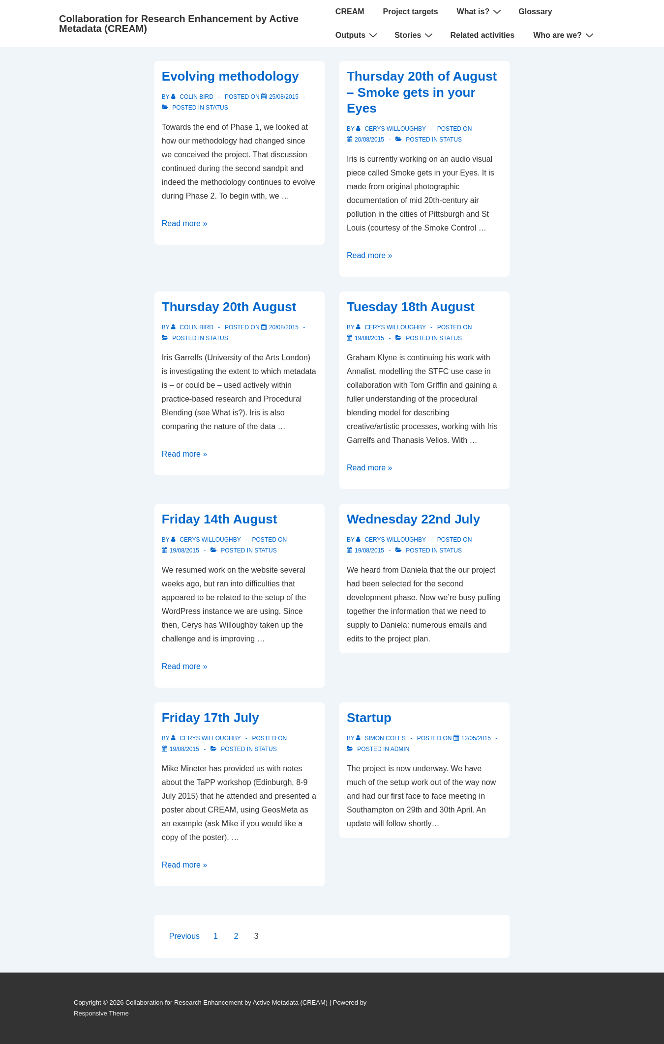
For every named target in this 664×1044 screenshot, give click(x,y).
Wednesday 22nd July (413, 519)
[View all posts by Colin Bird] (193, 96)
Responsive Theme (101, 1013)
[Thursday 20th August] (284, 327)
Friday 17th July (210, 717)
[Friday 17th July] (184, 749)
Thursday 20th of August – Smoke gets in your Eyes (422, 92)
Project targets (410, 11)
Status (217, 107)
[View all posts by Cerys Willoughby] (391, 128)
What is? (480, 11)
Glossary (535, 11)
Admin (400, 749)
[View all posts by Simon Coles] (381, 738)
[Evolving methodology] (284, 96)
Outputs (357, 35)
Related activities (482, 35)
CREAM (349, 11)
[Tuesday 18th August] (369, 338)
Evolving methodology (230, 76)
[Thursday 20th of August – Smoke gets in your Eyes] (369, 139)
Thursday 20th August (229, 306)
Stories (414, 35)
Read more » (185, 223)
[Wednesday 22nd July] (369, 550)
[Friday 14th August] (184, 550)
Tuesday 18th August (411, 306)
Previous (184, 936)
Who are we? (564, 35)
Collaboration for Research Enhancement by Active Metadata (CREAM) (179, 23)
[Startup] (476, 738)
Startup (369, 717)
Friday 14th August (219, 519)
